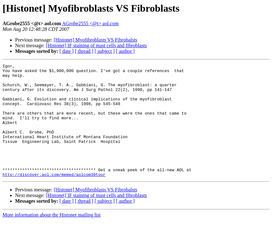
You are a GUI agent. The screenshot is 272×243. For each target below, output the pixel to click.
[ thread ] (84, 51)
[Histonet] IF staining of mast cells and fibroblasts (96, 45)
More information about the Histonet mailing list (52, 237)
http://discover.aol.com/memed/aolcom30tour (54, 197)
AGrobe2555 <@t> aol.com (90, 23)
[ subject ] (105, 51)
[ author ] (125, 51)
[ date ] (66, 51)
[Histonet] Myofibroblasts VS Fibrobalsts (95, 39)
